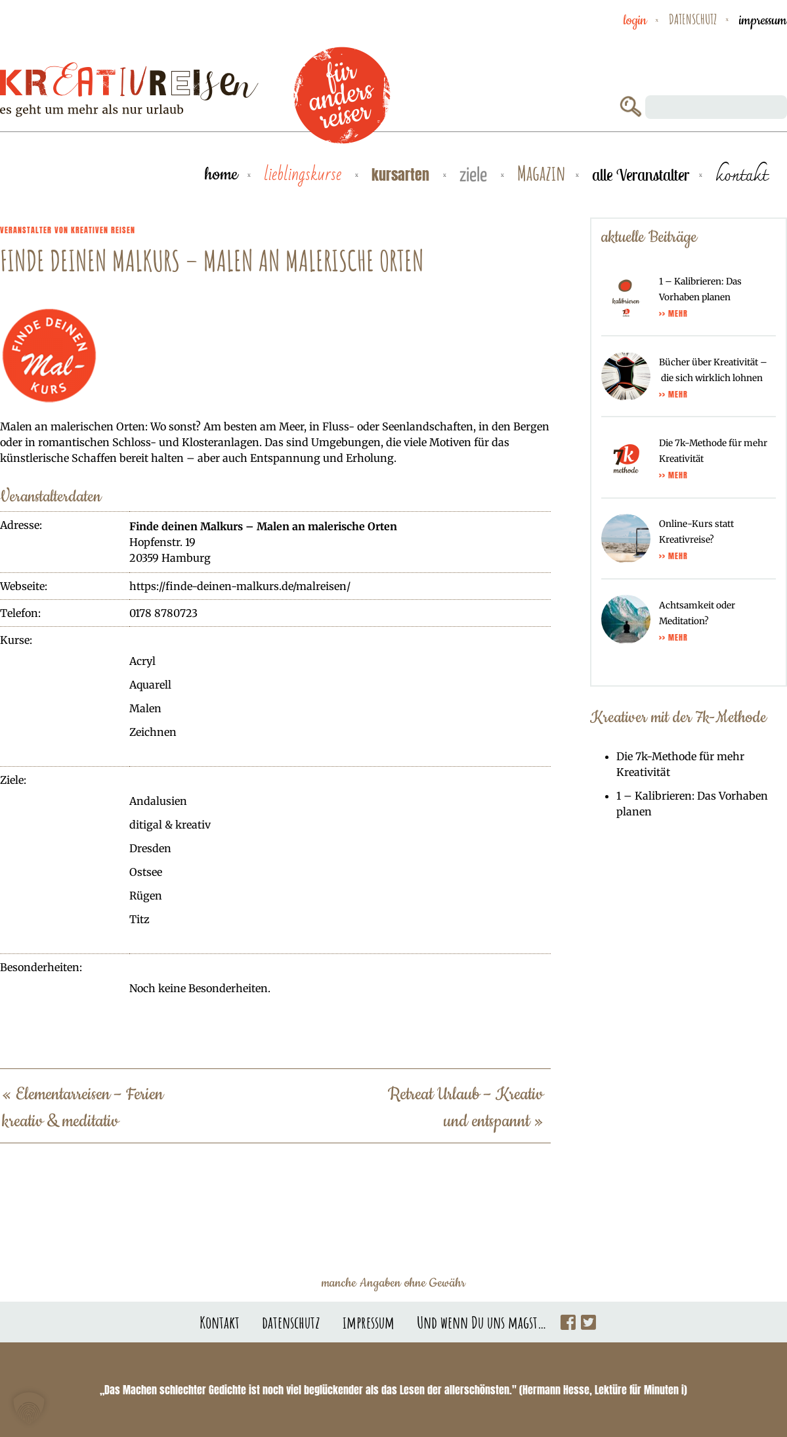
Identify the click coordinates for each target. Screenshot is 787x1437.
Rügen (145, 895)
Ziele (475, 175)
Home (221, 174)
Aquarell (150, 684)
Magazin (541, 174)
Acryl (142, 661)
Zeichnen (153, 732)
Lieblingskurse (304, 175)
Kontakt (220, 1322)
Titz (139, 919)
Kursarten (402, 174)
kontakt (741, 175)
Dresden (150, 848)
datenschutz (693, 19)
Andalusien (158, 801)
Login (635, 20)
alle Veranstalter (640, 174)
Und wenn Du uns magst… (482, 1322)
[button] (29, 1408)
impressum (763, 20)
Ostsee (145, 871)
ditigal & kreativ (170, 824)
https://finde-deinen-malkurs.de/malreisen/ (240, 586)
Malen (145, 708)
